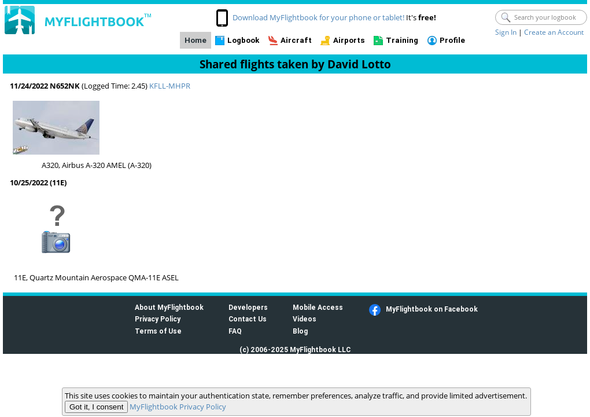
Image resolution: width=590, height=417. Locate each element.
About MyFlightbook (169, 307)
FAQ (235, 331)
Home (196, 40)
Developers (248, 307)
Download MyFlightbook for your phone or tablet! (318, 17)
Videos (304, 318)
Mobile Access (318, 307)
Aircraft (296, 40)
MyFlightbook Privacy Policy (178, 406)
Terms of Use (158, 331)
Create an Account (554, 32)
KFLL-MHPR (169, 86)
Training (402, 40)
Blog (300, 331)
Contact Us (247, 318)
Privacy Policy (157, 318)
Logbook (243, 40)
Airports (349, 40)
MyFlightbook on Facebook (432, 309)
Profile (452, 40)
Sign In (506, 32)
